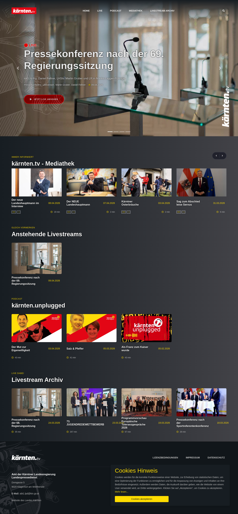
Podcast (115, 10)
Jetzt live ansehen (44, 99)
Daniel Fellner (78, 84)
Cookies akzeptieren (141, 499)
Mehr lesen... (121, 491)
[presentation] (218, 156)
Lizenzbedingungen (165, 457)
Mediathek (135, 10)
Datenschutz (216, 457)
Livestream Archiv (162, 10)
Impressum (193, 457)
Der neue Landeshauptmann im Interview (25, 203)
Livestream (48, 84)
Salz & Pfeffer (75, 348)
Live (99, 10)
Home (86, 10)
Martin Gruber (63, 84)
